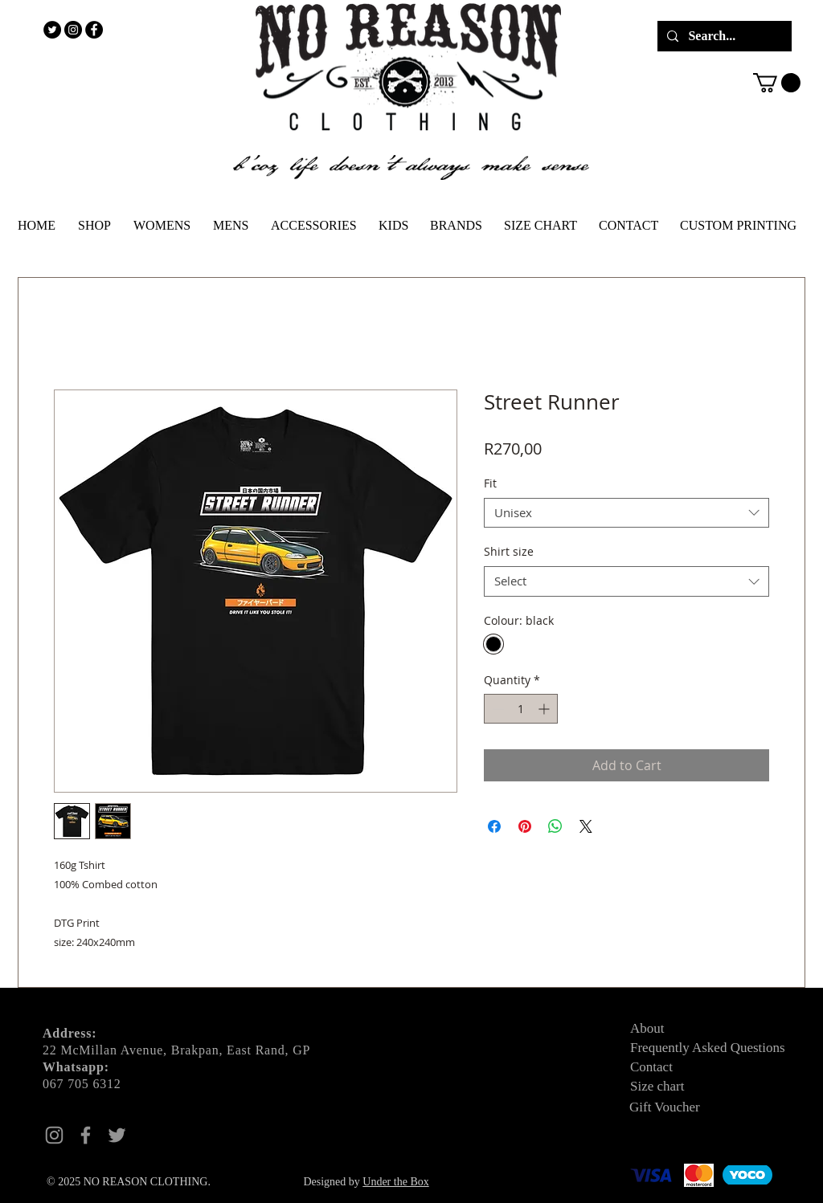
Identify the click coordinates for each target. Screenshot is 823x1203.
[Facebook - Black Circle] (94, 30)
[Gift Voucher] (686, 1107)
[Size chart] (687, 1086)
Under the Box (395, 1182)
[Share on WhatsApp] (555, 826)
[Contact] (687, 1067)
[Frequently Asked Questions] (717, 1048)
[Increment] (545, 709)
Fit (490, 483)
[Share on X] (586, 826)
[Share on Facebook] (494, 826)
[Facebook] (85, 1135)
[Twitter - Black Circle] (52, 30)
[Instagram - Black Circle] (73, 30)
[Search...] (723, 36)
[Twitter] (117, 1135)
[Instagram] (54, 1135)
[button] (776, 82)
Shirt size (509, 551)
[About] (687, 1029)
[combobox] (626, 513)
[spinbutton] (520, 709)
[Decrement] (496, 709)
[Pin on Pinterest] (524, 826)
